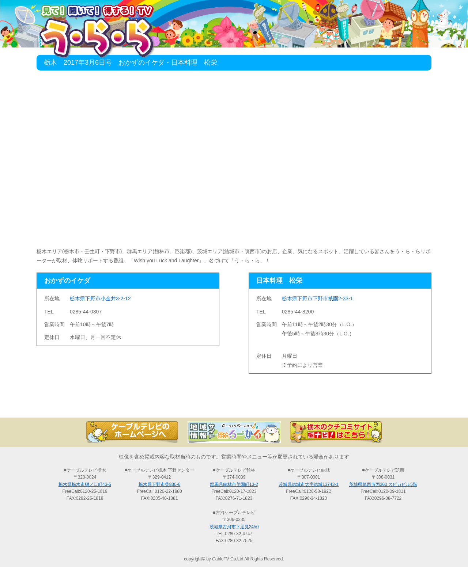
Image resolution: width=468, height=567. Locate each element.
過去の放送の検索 (234, 405)
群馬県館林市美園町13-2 (234, 484)
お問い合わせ (394, 405)
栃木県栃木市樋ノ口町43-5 (84, 484)
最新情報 (153, 405)
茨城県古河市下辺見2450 (234, 526)
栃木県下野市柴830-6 (160, 484)
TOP (73, 405)
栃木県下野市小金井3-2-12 (100, 298)
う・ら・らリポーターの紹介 (314, 405)
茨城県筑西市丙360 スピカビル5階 (383, 484)
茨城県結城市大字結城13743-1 (309, 484)
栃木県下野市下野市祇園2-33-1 (317, 298)
